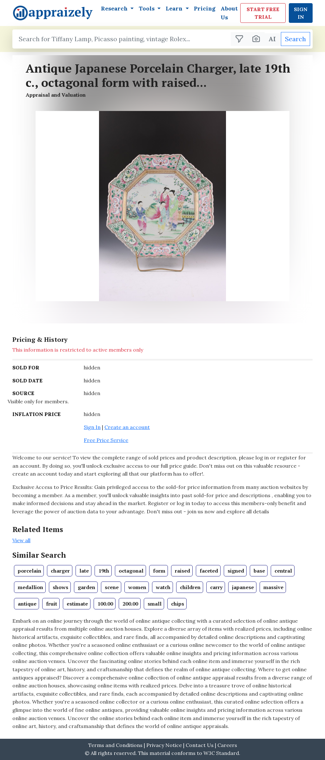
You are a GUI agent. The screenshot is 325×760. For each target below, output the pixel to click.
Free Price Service (106, 440)
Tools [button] (147, 8)
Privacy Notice (164, 745)
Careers (227, 745)
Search (295, 39)
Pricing (205, 8)
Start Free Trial (263, 13)
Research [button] (115, 8)
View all (21, 540)
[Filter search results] (239, 39)
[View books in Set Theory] (29, 570)
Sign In (301, 13)
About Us (229, 13)
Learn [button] (175, 8)
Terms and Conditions (115, 745)
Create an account (127, 427)
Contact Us (200, 745)
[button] (162, 206)
